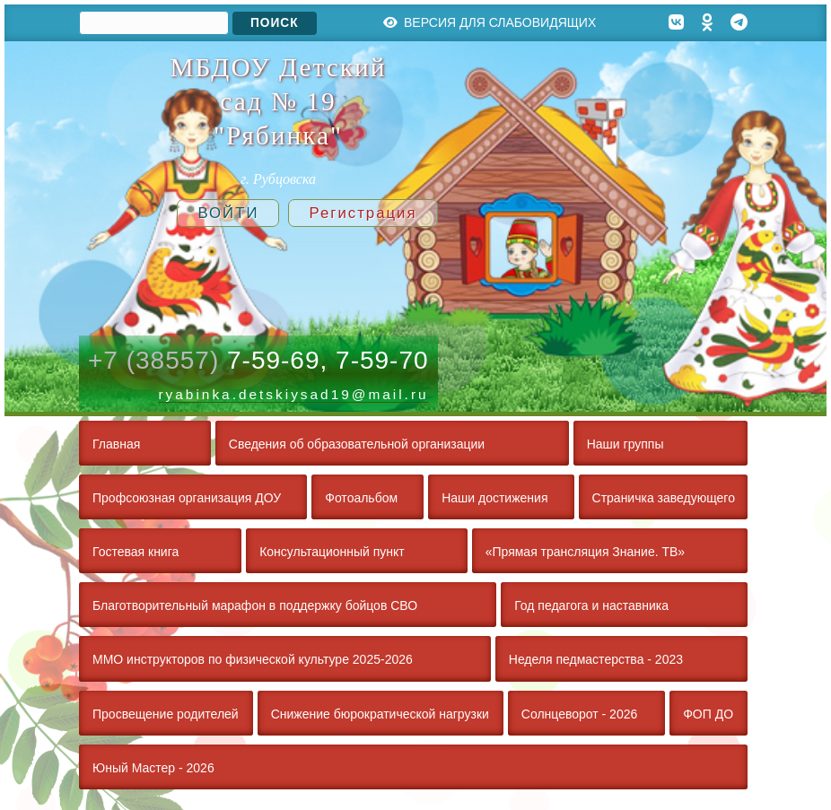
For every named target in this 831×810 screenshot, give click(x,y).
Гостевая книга (135, 551)
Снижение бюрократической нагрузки (380, 714)
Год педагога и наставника (591, 605)
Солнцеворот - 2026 (579, 714)
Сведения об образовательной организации (357, 444)
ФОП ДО (708, 714)
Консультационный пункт (332, 551)
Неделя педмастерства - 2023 (596, 659)
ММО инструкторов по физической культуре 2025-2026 (252, 659)
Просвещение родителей (165, 714)
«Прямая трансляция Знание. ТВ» (585, 551)
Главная (116, 444)
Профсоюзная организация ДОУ (186, 498)
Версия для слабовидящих (490, 22)
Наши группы (625, 444)
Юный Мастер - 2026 (153, 768)
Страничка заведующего (663, 498)
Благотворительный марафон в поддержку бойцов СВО (254, 605)
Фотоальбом (361, 498)
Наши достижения (494, 498)
